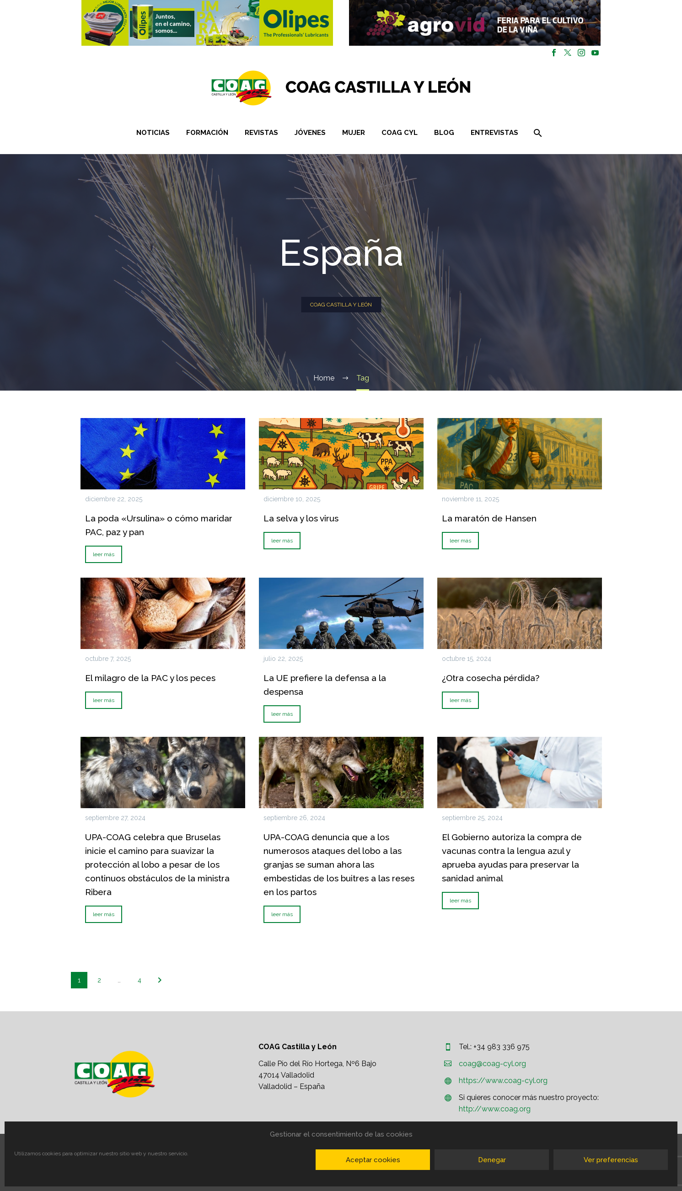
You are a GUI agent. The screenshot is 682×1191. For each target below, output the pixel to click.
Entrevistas (494, 133)
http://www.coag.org (495, 1109)
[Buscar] (537, 133)
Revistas (261, 133)
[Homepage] (395, 88)
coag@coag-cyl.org (492, 1063)
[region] (207, 23)
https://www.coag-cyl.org (503, 1080)
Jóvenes (310, 133)
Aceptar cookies (373, 1160)
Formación (207, 133)
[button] (207, 23)
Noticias (153, 133)
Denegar (492, 1160)
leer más (103, 554)
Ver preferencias (611, 1160)
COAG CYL (399, 133)
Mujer (353, 133)
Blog (444, 133)
